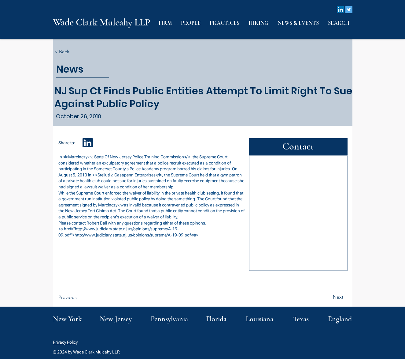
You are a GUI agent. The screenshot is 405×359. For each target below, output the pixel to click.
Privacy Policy (65, 342)
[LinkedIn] (340, 9)
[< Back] (74, 51)
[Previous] (78, 297)
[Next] (328, 297)
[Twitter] (348, 9)
